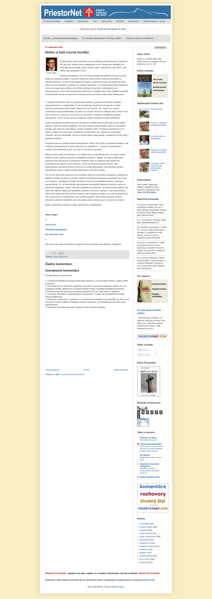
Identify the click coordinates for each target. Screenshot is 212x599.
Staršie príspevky (121, 370)
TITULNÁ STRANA (51, 21)
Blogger (120, 587)
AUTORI (120, 21)
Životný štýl (144, 562)
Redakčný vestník (147, 546)
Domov (87, 370)
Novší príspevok (52, 370)
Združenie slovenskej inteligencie (149, 465)
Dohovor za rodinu (148, 438)
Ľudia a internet (146, 533)
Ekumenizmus (157, 109)
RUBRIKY (69, 21)
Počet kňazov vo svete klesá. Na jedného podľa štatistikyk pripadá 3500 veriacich (151, 448)
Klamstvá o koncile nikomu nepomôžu (158, 151)
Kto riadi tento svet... (55, 234)
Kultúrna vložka (146, 527)
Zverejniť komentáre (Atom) (72, 374)
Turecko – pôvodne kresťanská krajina (60, 38)
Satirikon (143, 553)
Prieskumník (145, 543)
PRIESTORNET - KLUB (154, 21)
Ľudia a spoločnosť (60, 257)
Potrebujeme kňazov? (148, 440)
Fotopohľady (145, 524)
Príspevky (144, 350)
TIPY (95, 21)
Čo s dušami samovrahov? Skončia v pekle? (102, 38)
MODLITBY (107, 21)
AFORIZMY (83, 21)
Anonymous (142, 205)
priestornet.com (147, 580)
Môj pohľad (144, 540)
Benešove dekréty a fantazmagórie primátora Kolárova (149, 470)
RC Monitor (145, 455)
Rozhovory (144, 549)
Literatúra (144, 530)
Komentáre (144, 355)
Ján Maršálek (142, 227)
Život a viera (145, 559)
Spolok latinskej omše (150, 477)
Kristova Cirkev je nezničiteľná (139, 38)
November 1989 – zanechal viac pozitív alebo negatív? (158, 166)
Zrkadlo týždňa (146, 556)
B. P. (139, 220)
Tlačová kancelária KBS (150, 444)
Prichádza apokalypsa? (56, 229)
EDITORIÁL (133, 21)
